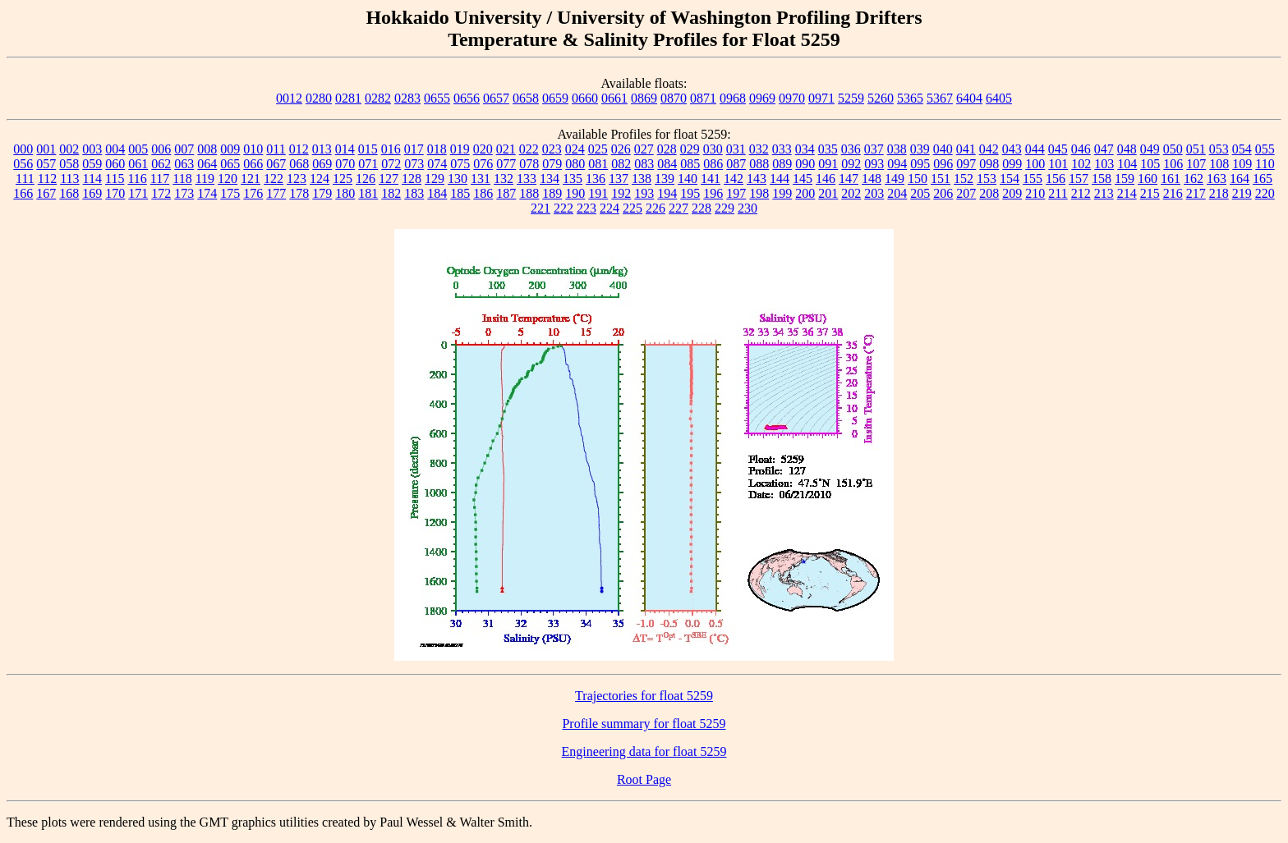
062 (161, 164)
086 (713, 164)
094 (897, 164)
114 (92, 179)
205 (920, 193)
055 (1265, 149)
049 (1150, 149)
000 (23, 149)
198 (759, 193)
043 (1012, 149)
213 (1104, 193)
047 (1104, 149)
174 (207, 193)
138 (641, 179)
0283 (407, 98)
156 (1055, 179)
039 (920, 149)
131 (480, 179)
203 (874, 193)
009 (230, 149)
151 (940, 179)
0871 (703, 98)
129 (434, 179)
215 (1150, 193)
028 (667, 149)
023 (552, 149)
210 (1035, 193)
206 (943, 193)
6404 (969, 98)
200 (805, 193)
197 (736, 193)
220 (1265, 193)
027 (644, 149)
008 (207, 149)
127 (388, 179)
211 (1057, 193)
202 (851, 193)
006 (161, 149)
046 (1081, 149)
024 (575, 149)
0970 (792, 98)
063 (184, 164)
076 (483, 164)
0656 (466, 98)
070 (345, 164)
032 (759, 149)
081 (598, 164)
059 (92, 164)
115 (114, 179)
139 (664, 179)
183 (414, 193)
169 (92, 193)
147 (848, 179)
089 (782, 164)
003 (92, 149)
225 (632, 208)
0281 (348, 98)
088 (759, 164)
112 (47, 179)
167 (46, 193)
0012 (289, 98)
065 (230, 164)
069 (322, 164)
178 (299, 193)
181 (368, 193)
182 (391, 193)
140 (687, 179)
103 (1104, 164)
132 (503, 179)
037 (874, 149)
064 (207, 164)
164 (1239, 179)
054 (1242, 149)
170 (115, 193)
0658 (526, 98)
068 (299, 164)
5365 (910, 98)
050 (1173, 149)
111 (25, 179)
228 (701, 208)
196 (713, 193)
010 (253, 149)
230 (747, 208)
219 (1242, 193)
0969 (762, 98)
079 (552, 164)
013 (322, 149)
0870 (673, 98)
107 (1196, 164)
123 (296, 179)
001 (46, 149)
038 (897, 149)
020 (483, 149)
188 (529, 193)
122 (273, 179)
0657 (496, 98)
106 (1173, 164)
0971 (821, 98)
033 (782, 149)
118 (181, 179)
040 (943, 149)
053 (1219, 149)
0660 (585, 98)
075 (460, 164)
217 (1196, 193)
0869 (644, 98)
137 (618, 179)
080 (575, 164)
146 (825, 179)
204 (897, 193)
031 (736, 149)
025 (598, 149)
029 (690, 149)
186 (483, 193)
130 (457, 179)
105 (1150, 164)
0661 (614, 98)
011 (275, 149)
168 (69, 193)
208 (989, 193)
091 (828, 164)
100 (1035, 164)
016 (391, 149)
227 (678, 208)
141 (710, 179)
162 (1193, 179)
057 (46, 164)
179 (322, 193)
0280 (319, 98)
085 (690, 164)
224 (609, 208)
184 (437, 193)
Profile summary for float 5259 (643, 724)
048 (1127, 149)
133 (526, 179)
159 (1124, 179)
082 (621, 164)
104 (1127, 164)
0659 (555, 98)
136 (595, 179)
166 (23, 193)
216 (1173, 193)
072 (391, 164)
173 (184, 193)
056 (23, 164)
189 (552, 193)
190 (575, 193)
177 (276, 193)
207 (966, 193)
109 (1242, 164)
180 (345, 193)
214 (1127, 193)
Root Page (644, 779)
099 (1012, 164)
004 (115, 149)
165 (1262, 179)
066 (253, 164)
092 (851, 164)
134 (549, 179)
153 (986, 179)
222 (563, 208)
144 (779, 179)
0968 (733, 98)
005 (138, 149)
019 (460, 149)
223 (586, 208)
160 (1147, 179)
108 (1219, 164)
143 (756, 179)
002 (69, 149)
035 (828, 149)
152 (963, 179)
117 (159, 179)
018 (437, 149)
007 (184, 149)
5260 (880, 98)
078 (529, 164)
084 (667, 164)
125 (342, 179)
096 (943, 164)
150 (917, 179)
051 (1196, 149)
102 (1081, 164)
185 (460, 193)
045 (1058, 149)
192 (621, 193)
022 (529, 149)
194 (667, 193)
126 (365, 179)
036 (851, 149)
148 (871, 179)
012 (299, 149)
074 (437, 164)
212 (1081, 193)
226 (655, 208)
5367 (940, 98)
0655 (437, 98)
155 (1032, 179)
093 (874, 164)
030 (713, 149)
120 (227, 179)
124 (319, 179)
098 (989, 164)
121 (250, 179)
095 (920, 164)
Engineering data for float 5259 (644, 751)
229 (724, 208)
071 (368, 164)
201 (828, 193)
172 (161, 193)
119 (205, 179)
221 (540, 208)
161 (1170, 179)
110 (1264, 164)
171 (138, 193)
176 (253, 193)
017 (414, 149)
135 (572, 179)
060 (115, 164)
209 (1012, 193)
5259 (851, 98)
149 (894, 179)
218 (1219, 193)
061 (138, 164)
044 (1035, 149)
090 (805, 164)
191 (598, 193)
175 (230, 193)
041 (966, 149)
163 (1216, 179)
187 (506, 193)
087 (736, 164)
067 (276, 164)
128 (411, 179)
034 (805, 149)
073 (414, 164)
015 (368, 149)
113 (69, 179)
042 (989, 149)
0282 (378, 98)
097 (966, 164)
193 (644, 193)
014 (345, 149)
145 (802, 179)
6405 (999, 98)
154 (1009, 179)
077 (506, 164)
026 (621, 149)
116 (136, 179)
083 (644, 164)
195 (690, 193)
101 (1058, 164)
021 (506, 149)
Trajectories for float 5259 (644, 696)
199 (782, 193)
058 (69, 164)
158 (1101, 179)
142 (733, 179)
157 (1078, 179)
